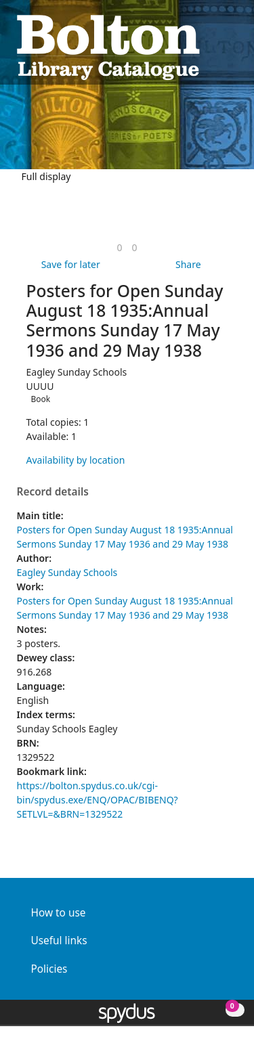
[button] (214, 45)
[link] (119, 247)
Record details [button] (53, 492)
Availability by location (75, 460)
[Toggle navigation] (231, 45)
